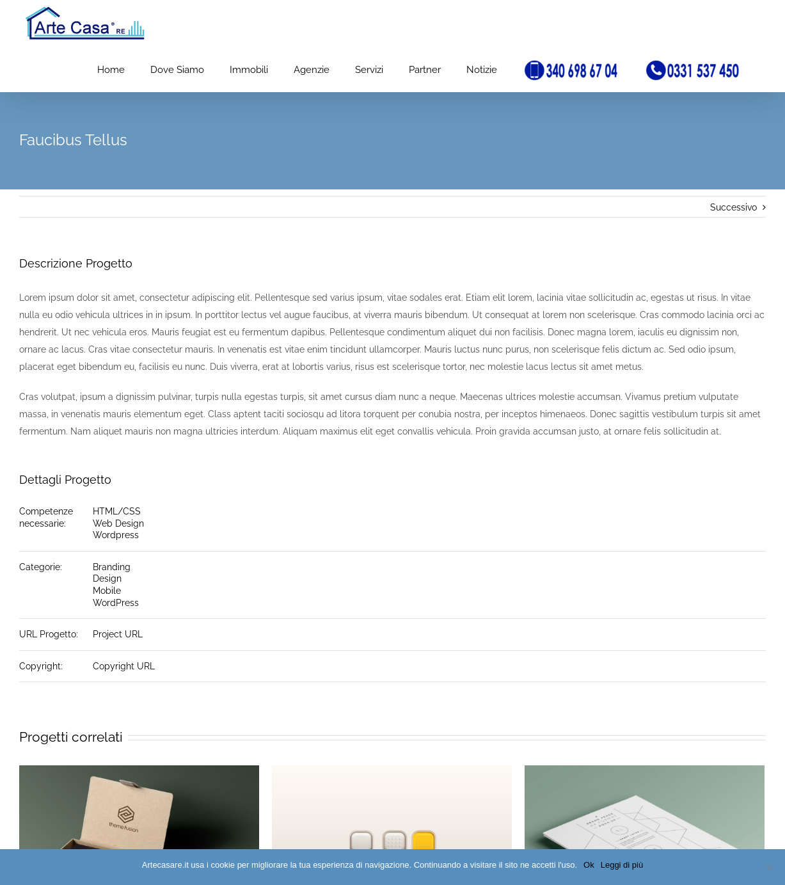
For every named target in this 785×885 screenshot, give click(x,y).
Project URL (118, 634)
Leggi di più (622, 865)
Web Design (118, 523)
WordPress (116, 603)
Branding (112, 567)
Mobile (107, 591)
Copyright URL (124, 666)
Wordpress (116, 535)
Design (107, 578)
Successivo (733, 207)
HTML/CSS (117, 511)
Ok (588, 865)
